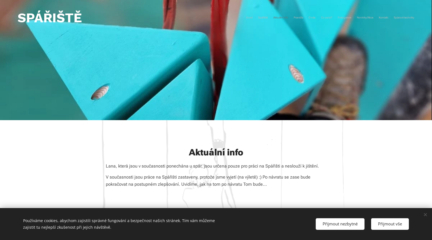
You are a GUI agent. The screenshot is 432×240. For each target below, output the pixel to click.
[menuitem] (365, 18)
